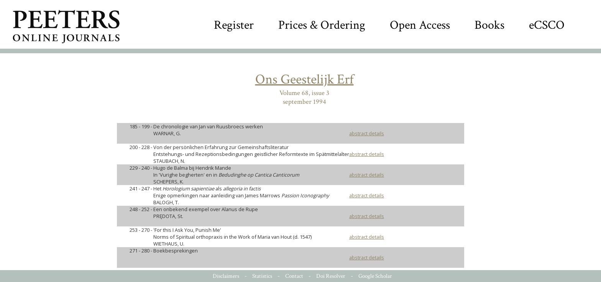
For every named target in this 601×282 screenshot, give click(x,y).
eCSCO (547, 25)
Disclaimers (226, 276)
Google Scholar (375, 276)
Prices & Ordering (321, 25)
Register (234, 25)
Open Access (420, 25)
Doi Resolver (330, 276)
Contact (294, 276)
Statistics (262, 276)
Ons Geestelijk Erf (304, 79)
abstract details (366, 133)
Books (489, 25)
